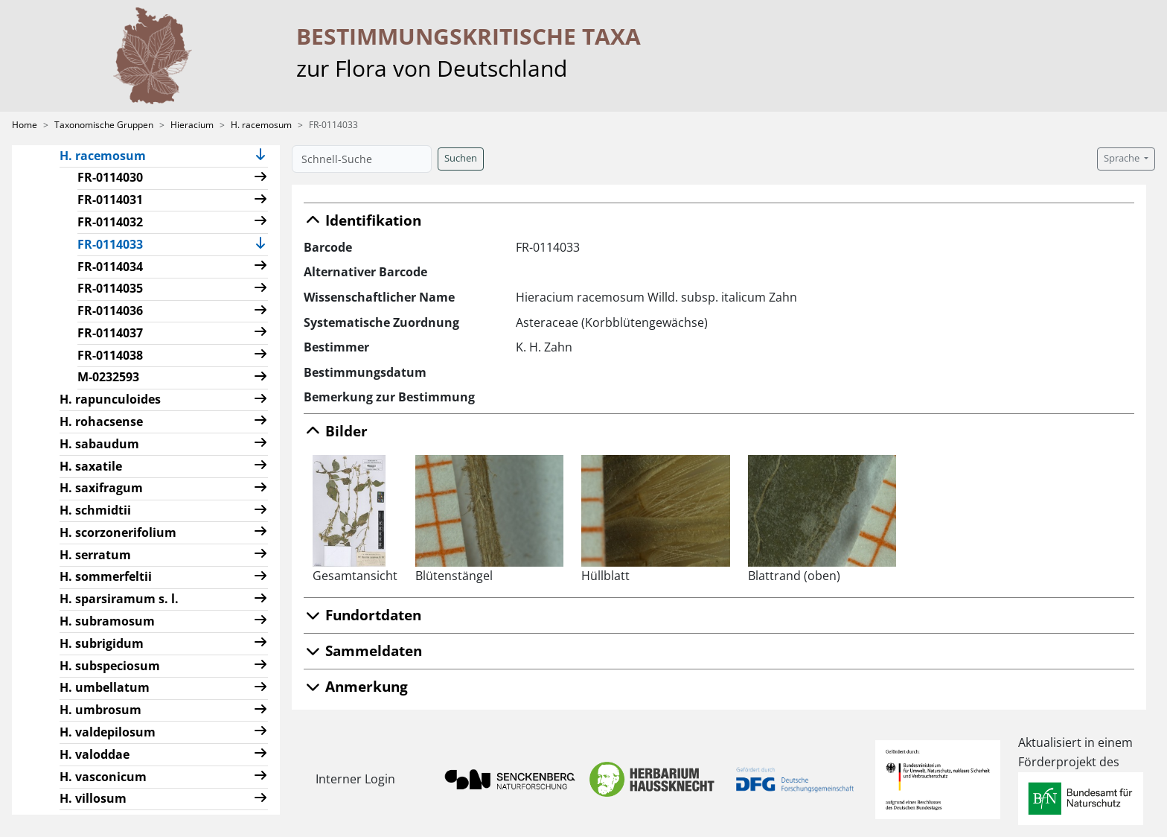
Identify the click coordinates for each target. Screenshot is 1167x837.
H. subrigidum (102, 643)
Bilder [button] (336, 431)
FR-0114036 (110, 310)
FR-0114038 (110, 355)
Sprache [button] (1123, 158)
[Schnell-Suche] (362, 159)
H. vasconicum (103, 776)
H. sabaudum (99, 444)
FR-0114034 (110, 266)
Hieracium (192, 124)
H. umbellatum (105, 687)
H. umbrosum (100, 709)
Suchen (460, 158)
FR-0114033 (116, 243)
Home (24, 124)
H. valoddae (95, 754)
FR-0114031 (110, 199)
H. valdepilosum (108, 732)
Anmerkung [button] (356, 686)
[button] (260, 156)
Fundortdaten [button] (362, 615)
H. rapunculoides (110, 399)
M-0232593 (108, 377)
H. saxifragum (101, 488)
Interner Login (355, 779)
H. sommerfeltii (106, 576)
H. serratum (95, 555)
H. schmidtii (95, 510)
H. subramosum (107, 621)
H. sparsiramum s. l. (119, 599)
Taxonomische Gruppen (103, 124)
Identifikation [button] (362, 220)
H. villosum (93, 798)
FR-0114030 (110, 177)
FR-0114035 (110, 288)
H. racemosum (261, 124)
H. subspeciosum (110, 666)
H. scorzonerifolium (118, 532)
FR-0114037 (110, 333)
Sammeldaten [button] (363, 650)
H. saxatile (91, 466)
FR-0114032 (110, 222)
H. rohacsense (101, 421)
